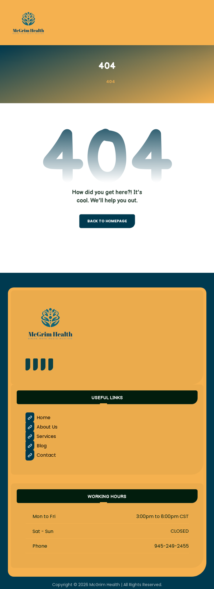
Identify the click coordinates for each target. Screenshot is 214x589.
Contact (41, 455)
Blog (36, 445)
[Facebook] (28, 364)
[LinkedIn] (50, 364)
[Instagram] (43, 364)
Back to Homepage (107, 221)
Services (41, 436)
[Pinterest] (35, 364)
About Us (41, 427)
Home (38, 417)
